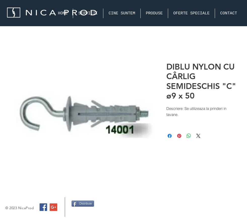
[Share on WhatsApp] (189, 136)
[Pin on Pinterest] (179, 136)
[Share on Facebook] (170, 136)
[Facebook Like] (81, 213)
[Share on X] (198, 136)
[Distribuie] (83, 204)
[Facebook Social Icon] (43, 207)
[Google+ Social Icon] (53, 207)
